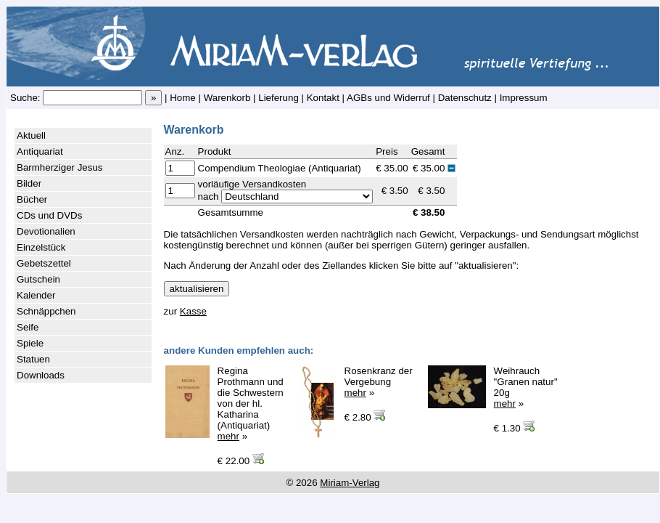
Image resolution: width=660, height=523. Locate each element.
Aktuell (31, 135)
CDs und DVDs (49, 215)
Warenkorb (227, 97)
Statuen (33, 359)
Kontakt (323, 97)
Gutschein (38, 279)
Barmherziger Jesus (60, 167)
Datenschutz (465, 97)
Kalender (36, 295)
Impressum (524, 97)
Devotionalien (46, 231)
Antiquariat (40, 151)
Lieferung (278, 97)
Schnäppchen (46, 311)
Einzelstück (41, 247)
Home (183, 97)
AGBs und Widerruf (388, 97)
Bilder (29, 183)
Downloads (41, 375)
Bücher (32, 199)
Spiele (30, 343)
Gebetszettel (44, 263)
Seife (27, 327)
